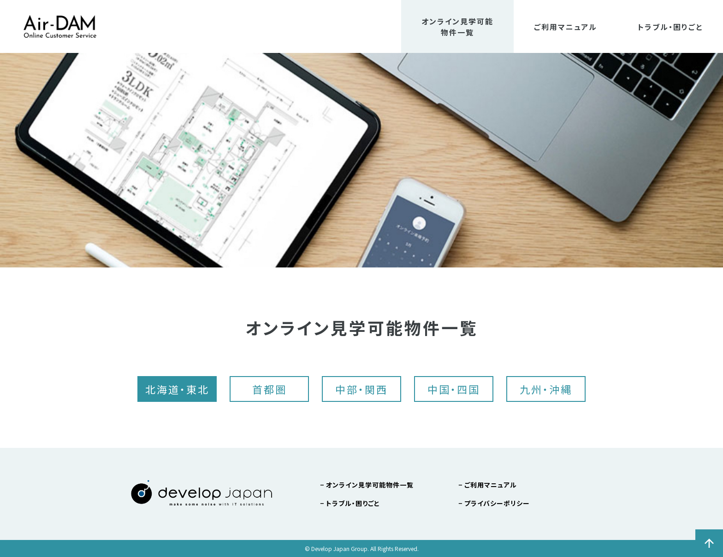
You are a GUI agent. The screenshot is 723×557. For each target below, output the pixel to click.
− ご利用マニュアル (487, 484)
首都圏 (269, 389)
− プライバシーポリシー (494, 503)
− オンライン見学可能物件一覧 (367, 484)
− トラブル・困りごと (350, 503)
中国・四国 (453, 389)
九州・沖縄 (546, 389)
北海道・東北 (177, 389)
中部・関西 (361, 389)
